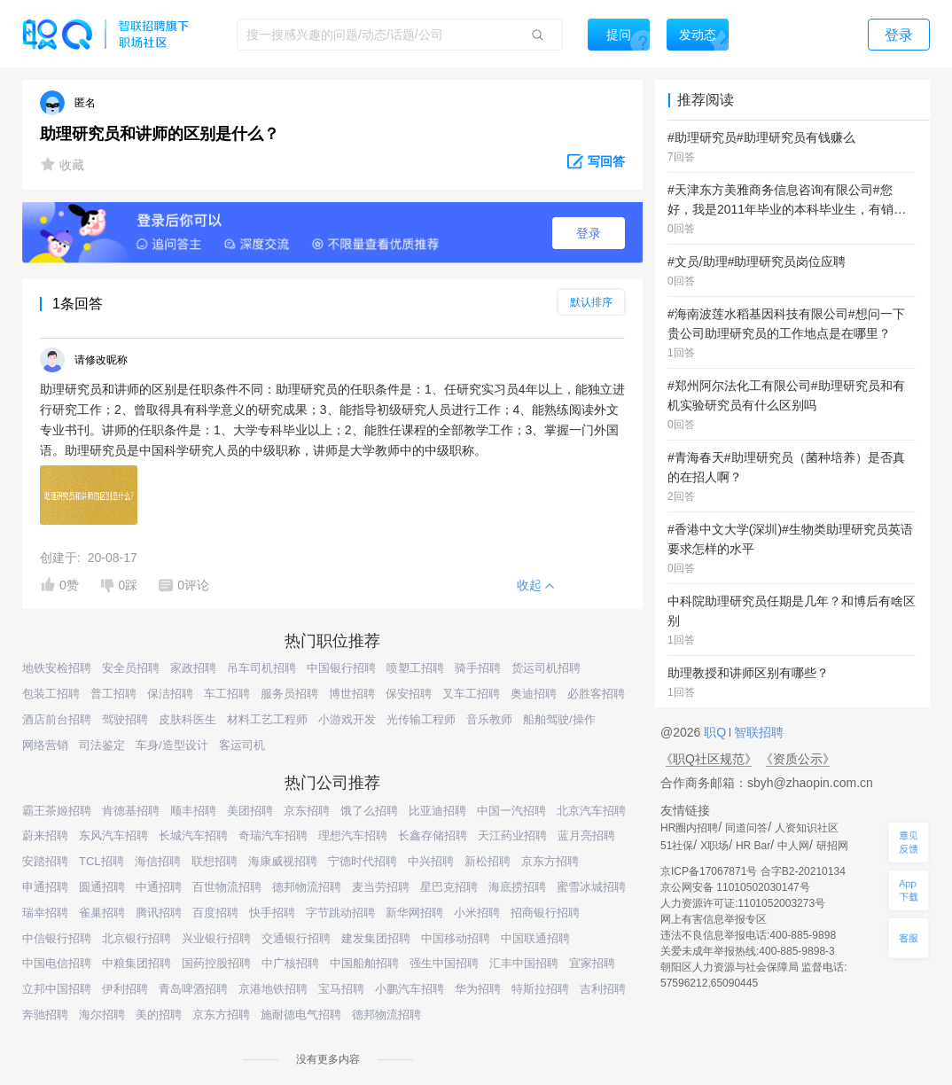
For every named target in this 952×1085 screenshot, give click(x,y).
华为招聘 (478, 988)
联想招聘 (214, 861)
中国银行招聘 (341, 668)
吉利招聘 (603, 988)
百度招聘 (215, 912)
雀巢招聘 (102, 912)
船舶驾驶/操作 (559, 719)
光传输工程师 (421, 719)
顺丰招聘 (193, 810)
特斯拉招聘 (540, 988)
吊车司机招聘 (261, 668)
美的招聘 (159, 1014)
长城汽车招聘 (193, 835)
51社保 (676, 845)
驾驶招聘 (125, 719)
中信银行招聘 (56, 938)
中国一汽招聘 (511, 810)
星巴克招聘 (449, 887)
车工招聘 (227, 693)
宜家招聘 (592, 963)
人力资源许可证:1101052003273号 (742, 903)
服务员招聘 (289, 693)
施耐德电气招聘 (301, 1014)
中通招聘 (159, 887)
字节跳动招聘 (340, 912)
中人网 (793, 845)
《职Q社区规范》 (708, 759)
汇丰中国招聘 (523, 963)
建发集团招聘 (375, 938)
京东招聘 (307, 810)
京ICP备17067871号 (708, 871)
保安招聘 (409, 693)
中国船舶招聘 (364, 963)
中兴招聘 (431, 861)
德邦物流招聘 (306, 887)
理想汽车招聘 (352, 835)
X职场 (714, 845)
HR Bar (753, 845)
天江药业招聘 (512, 835)
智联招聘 (757, 732)
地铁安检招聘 (56, 668)
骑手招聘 (478, 668)
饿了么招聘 (369, 810)
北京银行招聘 (136, 938)
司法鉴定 (102, 745)
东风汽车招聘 (113, 835)
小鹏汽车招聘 (409, 988)
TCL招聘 (101, 861)
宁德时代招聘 (362, 861)
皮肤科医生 (187, 719)
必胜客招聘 (596, 693)
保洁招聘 (170, 693)
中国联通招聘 (535, 938)
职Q (717, 732)
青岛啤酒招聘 (193, 988)
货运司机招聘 (546, 668)
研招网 (832, 845)
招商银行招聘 (545, 912)
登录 (588, 233)
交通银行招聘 (296, 938)
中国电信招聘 (56, 963)
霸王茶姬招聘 (56, 810)
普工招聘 (113, 693)
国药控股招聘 (216, 963)
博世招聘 (352, 693)
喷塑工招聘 (415, 668)
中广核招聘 (290, 963)
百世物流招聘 (226, 887)
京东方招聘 (550, 861)
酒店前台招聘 (56, 719)
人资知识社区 (807, 828)
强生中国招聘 (444, 963)
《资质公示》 (798, 759)
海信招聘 (158, 861)
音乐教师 (489, 719)
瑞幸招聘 (45, 912)
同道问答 (746, 828)
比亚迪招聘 (437, 810)
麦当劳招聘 (381, 887)
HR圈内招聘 (689, 828)
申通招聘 (45, 887)
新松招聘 (487, 861)
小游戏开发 (347, 719)
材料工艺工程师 (267, 719)
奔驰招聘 (45, 1014)
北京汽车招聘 (591, 810)
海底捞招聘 (517, 887)
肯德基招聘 (131, 810)
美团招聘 (250, 810)
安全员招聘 (131, 668)
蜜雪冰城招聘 (591, 887)
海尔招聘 (102, 1014)
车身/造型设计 (172, 745)
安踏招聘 (45, 861)
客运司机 (242, 745)
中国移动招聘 (455, 938)
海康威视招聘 (282, 861)
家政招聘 (193, 668)
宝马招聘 (341, 988)
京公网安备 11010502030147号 (735, 887)
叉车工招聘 (471, 693)
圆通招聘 (102, 887)
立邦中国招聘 (56, 988)
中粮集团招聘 (136, 963)
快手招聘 (272, 912)
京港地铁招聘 (273, 988)
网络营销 (45, 745)
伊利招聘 (125, 988)
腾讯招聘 (159, 912)
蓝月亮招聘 (586, 835)
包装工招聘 (51, 693)
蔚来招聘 (45, 835)
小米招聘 (477, 912)
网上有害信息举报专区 (713, 919)
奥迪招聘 (534, 693)
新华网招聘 (414, 912)
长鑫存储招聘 (432, 835)
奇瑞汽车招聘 (273, 835)
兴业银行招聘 (216, 938)
